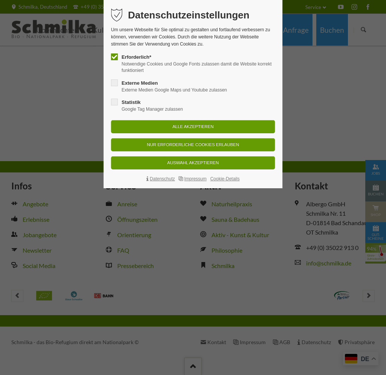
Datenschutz (162, 178)
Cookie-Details (225, 178)
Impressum (195, 178)
